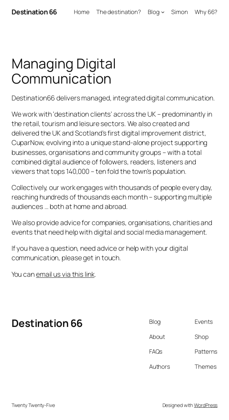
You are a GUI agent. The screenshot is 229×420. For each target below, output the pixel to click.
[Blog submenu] (163, 12)
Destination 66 (34, 12)
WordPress (205, 405)
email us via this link (65, 274)
